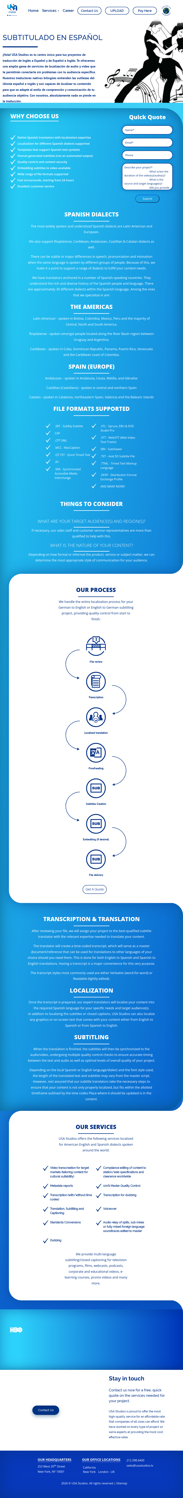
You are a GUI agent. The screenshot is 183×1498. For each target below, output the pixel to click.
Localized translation (96, 732)
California (89, 1467)
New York (89, 1472)
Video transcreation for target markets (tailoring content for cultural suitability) (69, 1172)
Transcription (96, 697)
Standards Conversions (65, 1222)
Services (50, 11)
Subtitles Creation (96, 804)
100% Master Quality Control (121, 1185)
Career (68, 11)
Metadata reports (61, 1185)
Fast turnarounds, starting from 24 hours (46, 180)
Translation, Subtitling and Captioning (67, 1211)
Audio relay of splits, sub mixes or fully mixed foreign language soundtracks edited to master (123, 1227)
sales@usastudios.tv (140, 1465)
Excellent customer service (36, 186)
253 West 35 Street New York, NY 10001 (51, 1469)
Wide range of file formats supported (43, 174)
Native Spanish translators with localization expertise (54, 137)
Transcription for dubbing (119, 1195)
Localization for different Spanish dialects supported (54, 144)
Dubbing (55, 1240)
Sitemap (121, 1483)
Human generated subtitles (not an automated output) (55, 156)
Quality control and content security (42, 162)
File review (96, 661)
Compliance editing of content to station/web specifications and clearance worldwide (124, 1172)
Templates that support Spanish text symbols (49, 150)
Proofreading (96, 768)
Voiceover (110, 1208)
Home (33, 11)
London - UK (106, 1472)
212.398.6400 (140, 1462)
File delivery (96, 875)
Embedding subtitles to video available (44, 168)
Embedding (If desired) (96, 839)
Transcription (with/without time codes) (71, 1197)
